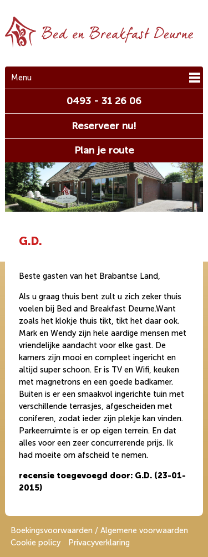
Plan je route (104, 150)
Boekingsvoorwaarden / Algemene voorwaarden (99, 530)
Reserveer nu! (104, 126)
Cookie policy (35, 543)
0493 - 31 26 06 (104, 101)
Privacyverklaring (99, 543)
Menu (21, 78)
